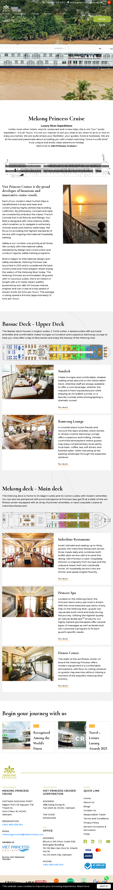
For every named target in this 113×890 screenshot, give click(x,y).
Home (5, 13)
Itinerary (20, 13)
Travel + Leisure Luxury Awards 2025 (98, 740)
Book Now (102, 20)
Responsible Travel (95, 814)
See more (63, 407)
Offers (35, 13)
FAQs (87, 834)
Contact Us (90, 810)
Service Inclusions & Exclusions (95, 828)
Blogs (22, 20)
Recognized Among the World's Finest (41, 740)
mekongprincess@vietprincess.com (86, 2)
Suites (48, 13)
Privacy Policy (91, 822)
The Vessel (62, 13)
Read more (83, 886)
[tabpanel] (56, 50)
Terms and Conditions (96, 818)
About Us (8, 20)
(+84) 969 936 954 (54, 2)
